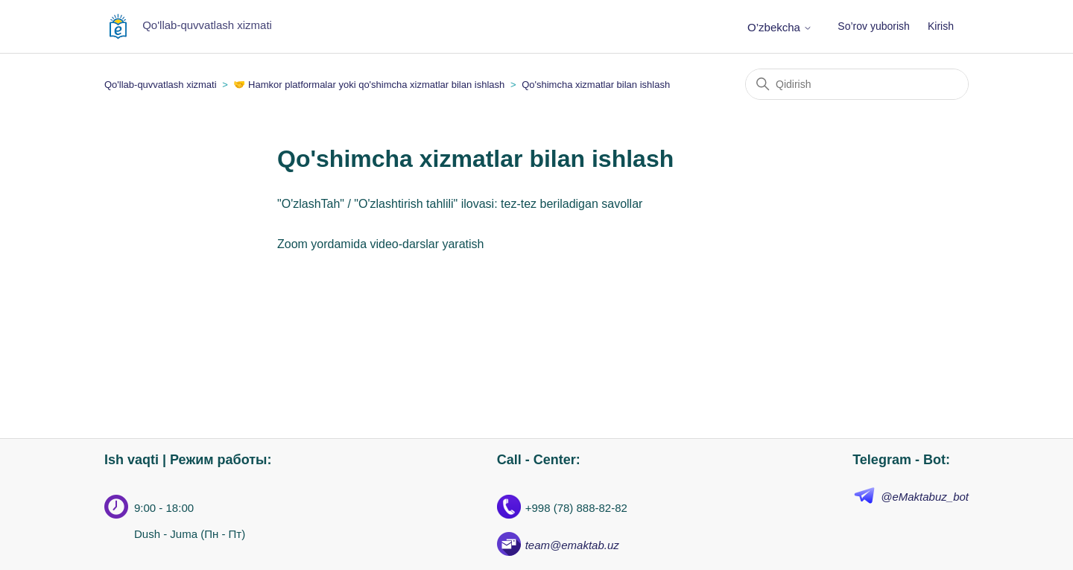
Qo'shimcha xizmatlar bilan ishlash (596, 84)
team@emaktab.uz (572, 545)
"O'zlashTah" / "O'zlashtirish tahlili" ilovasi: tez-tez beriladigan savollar (459, 203)
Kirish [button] (941, 26)
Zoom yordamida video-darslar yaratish (380, 244)
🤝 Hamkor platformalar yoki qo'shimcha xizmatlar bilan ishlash (368, 84)
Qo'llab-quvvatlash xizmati (160, 84)
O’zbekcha (779, 27)
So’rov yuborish (874, 26)
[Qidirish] (857, 84)
